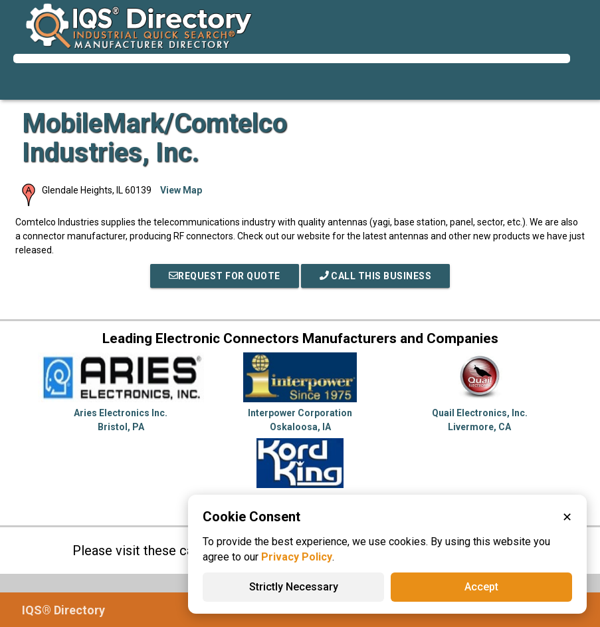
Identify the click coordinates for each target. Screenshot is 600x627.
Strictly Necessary (293, 586)
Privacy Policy (296, 557)
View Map (181, 190)
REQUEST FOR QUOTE (224, 276)
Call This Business (376, 276)
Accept (481, 586)
